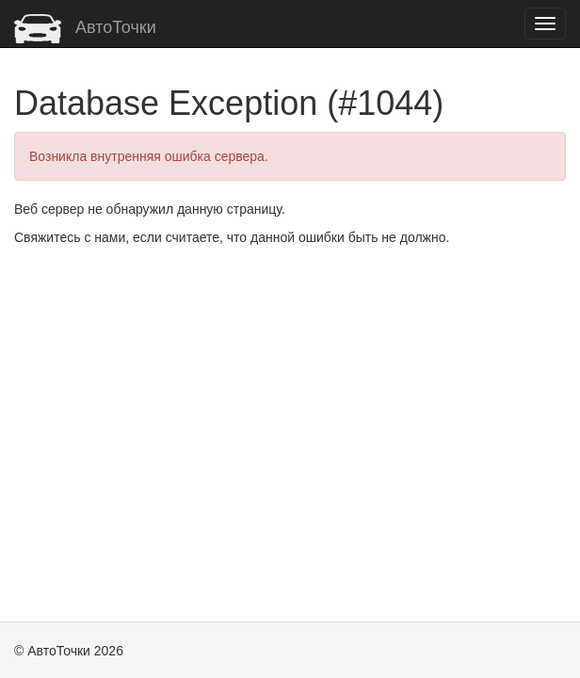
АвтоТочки (85, 27)
